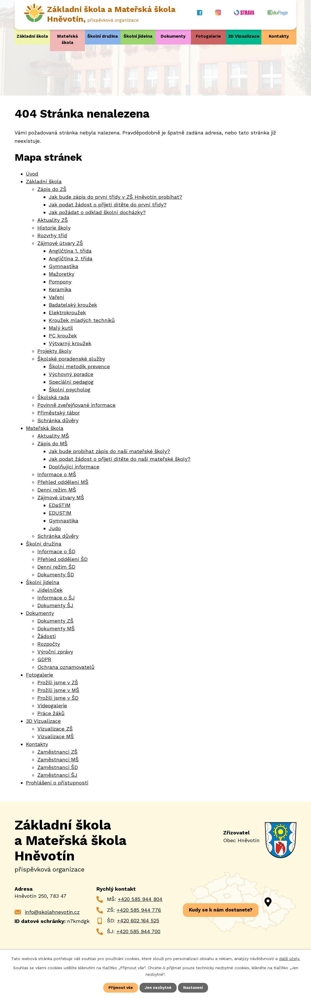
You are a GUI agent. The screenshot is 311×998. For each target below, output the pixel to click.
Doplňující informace (74, 467)
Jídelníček (49, 590)
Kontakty (279, 36)
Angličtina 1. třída (70, 251)
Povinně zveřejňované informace (76, 405)
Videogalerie (52, 706)
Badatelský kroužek (73, 305)
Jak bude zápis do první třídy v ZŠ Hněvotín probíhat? (115, 197)
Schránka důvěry (57, 420)
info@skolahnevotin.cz (52, 912)
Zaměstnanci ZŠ (57, 752)
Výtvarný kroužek (70, 343)
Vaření (56, 297)
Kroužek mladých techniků (82, 320)
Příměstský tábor (58, 413)
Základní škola (32, 36)
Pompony (60, 282)
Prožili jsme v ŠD (57, 698)
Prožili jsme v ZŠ (57, 682)
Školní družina (102, 36)
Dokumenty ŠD (55, 575)
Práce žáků (50, 713)
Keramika (60, 289)
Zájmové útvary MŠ (60, 497)
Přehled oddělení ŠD (62, 559)
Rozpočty (48, 644)
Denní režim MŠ (56, 490)
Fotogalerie (208, 36)
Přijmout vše (120, 987)
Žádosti (46, 636)
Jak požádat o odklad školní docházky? (97, 212)
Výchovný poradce (71, 374)
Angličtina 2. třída (70, 258)
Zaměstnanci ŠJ (57, 775)
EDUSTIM (60, 513)
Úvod (32, 174)
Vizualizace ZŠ (55, 729)
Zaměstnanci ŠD (57, 767)
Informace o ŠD (56, 551)
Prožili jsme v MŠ (58, 690)
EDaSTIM (59, 505)
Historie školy (53, 228)
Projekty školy (54, 351)
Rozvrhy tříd (52, 235)
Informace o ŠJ (56, 598)
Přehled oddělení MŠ (62, 482)
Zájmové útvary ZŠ (60, 243)
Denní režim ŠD (56, 567)
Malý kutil (61, 328)
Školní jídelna (138, 36)
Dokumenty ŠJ (55, 605)
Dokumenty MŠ (56, 628)
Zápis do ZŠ (51, 189)
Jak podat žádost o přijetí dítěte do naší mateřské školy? (120, 459)
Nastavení (194, 987)
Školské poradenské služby (71, 359)
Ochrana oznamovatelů (65, 667)
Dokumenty (173, 36)
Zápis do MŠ (52, 443)
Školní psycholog (69, 390)
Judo (55, 528)
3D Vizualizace (243, 36)
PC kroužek (63, 336)
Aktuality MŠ (53, 436)
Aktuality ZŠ (52, 220)
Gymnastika (63, 266)
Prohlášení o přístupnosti (57, 783)
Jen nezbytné (158, 987)
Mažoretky (61, 274)
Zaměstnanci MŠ (58, 759)
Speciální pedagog (71, 382)
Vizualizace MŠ (55, 736)
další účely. (289, 958)
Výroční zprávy (55, 652)
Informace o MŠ (56, 474)
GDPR (44, 659)
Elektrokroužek (67, 312)
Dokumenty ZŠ (55, 621)
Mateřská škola (67, 39)
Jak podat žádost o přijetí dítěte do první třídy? (108, 205)
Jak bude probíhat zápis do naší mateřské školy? (109, 451)
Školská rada (53, 397)
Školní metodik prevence (79, 366)
